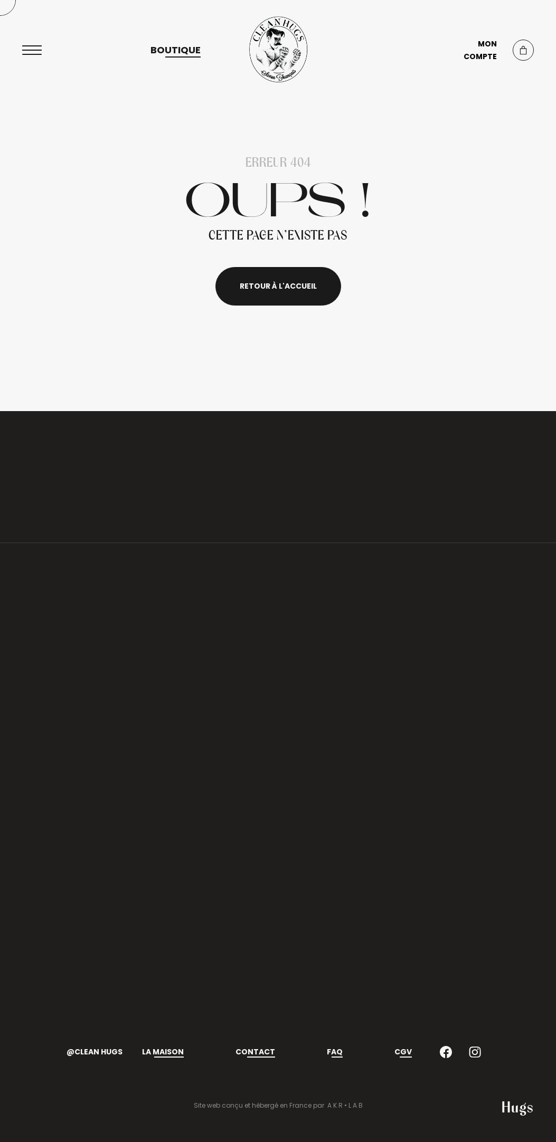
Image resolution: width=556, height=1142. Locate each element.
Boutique (175, 50)
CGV (403, 1051)
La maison (163, 1051)
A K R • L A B (345, 1105)
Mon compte (480, 50)
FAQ (335, 1051)
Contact (255, 1051)
